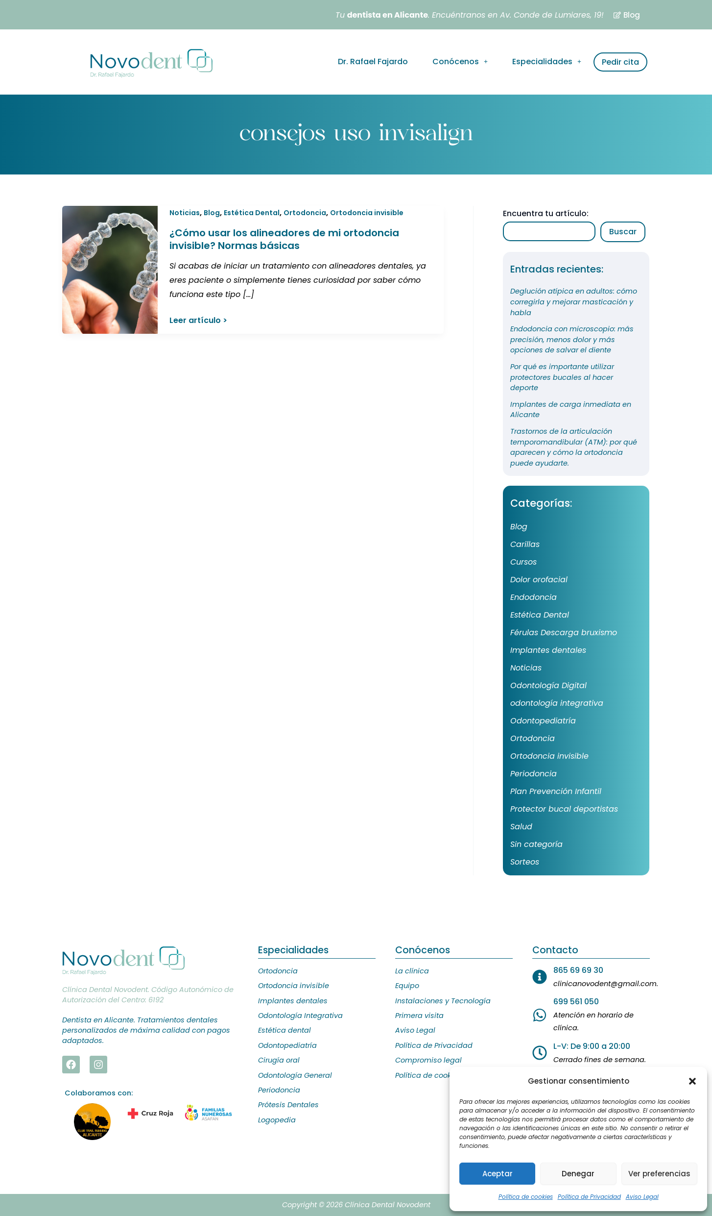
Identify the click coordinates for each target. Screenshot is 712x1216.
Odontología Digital (548, 685)
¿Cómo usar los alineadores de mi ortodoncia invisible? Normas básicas (284, 239)
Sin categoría (536, 844)
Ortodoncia (305, 213)
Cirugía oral (279, 1060)
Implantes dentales (548, 650)
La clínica (412, 971)
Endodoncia (533, 597)
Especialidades (546, 61)
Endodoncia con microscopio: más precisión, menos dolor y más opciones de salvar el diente (572, 339)
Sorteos (524, 862)
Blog (212, 213)
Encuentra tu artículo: (546, 213)
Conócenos (460, 61)
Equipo (407, 986)
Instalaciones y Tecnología (443, 1001)
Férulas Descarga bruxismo (563, 632)
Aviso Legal (642, 1196)
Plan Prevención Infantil (555, 791)
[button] (692, 1081)
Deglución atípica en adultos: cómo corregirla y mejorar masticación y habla (573, 301)
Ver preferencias (659, 1173)
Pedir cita (620, 62)
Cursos (523, 562)
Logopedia (277, 1120)
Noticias (184, 213)
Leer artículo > (198, 321)
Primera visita (419, 1015)
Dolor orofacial (539, 579)
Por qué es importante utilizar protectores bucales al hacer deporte (562, 377)
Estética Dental (252, 213)
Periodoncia (533, 773)
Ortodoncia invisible (366, 213)
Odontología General (295, 1075)
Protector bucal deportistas (564, 809)
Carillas (525, 544)
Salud (521, 826)
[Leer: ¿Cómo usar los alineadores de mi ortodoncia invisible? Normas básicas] (110, 269)
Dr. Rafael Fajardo (373, 61)
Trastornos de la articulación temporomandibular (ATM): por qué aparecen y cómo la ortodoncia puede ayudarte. (573, 447)
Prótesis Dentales (288, 1105)
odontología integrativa (556, 703)
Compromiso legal (428, 1060)
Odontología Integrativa (300, 1015)
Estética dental (284, 1030)
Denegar (578, 1173)
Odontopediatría (543, 720)
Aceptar (497, 1173)
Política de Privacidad (589, 1196)
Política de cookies (525, 1196)
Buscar (623, 231)
